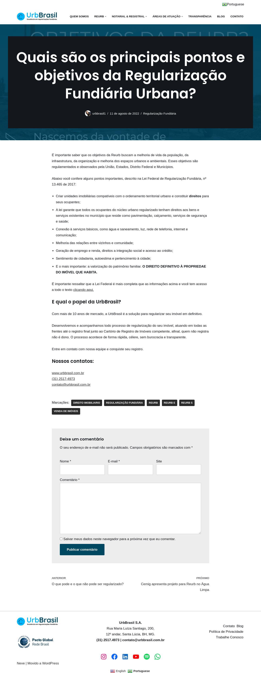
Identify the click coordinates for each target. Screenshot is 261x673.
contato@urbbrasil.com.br (71, 383)
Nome (65, 459)
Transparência (199, 16)
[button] (105, 16)
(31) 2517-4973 (63, 377)
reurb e (170, 401)
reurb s (187, 401)
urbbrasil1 (98, 113)
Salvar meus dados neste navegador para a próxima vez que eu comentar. (119, 536)
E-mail (114, 459)
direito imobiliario (86, 401)
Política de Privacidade (226, 629)
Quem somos (78, 16)
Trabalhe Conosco (229, 635)
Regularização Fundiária (159, 113)
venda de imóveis (66, 409)
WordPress (50, 661)
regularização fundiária (124, 401)
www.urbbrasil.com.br (68, 371)
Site (159, 459)
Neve (21, 661)
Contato (236, 16)
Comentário (70, 478)
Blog (221, 16)
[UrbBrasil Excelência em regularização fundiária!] (37, 16)
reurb (153, 401)
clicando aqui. (83, 288)
